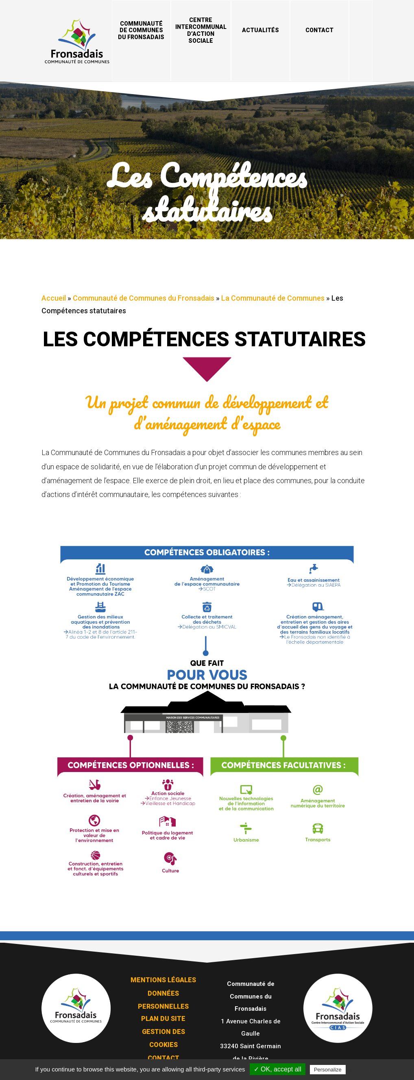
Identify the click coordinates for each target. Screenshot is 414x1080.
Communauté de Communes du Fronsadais (141, 30)
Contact (319, 30)
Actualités (260, 30)
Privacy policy (367, 1069)
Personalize (328, 1070)
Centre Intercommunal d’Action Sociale (201, 30)
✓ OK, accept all (277, 1069)
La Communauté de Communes (273, 296)
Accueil (53, 296)
